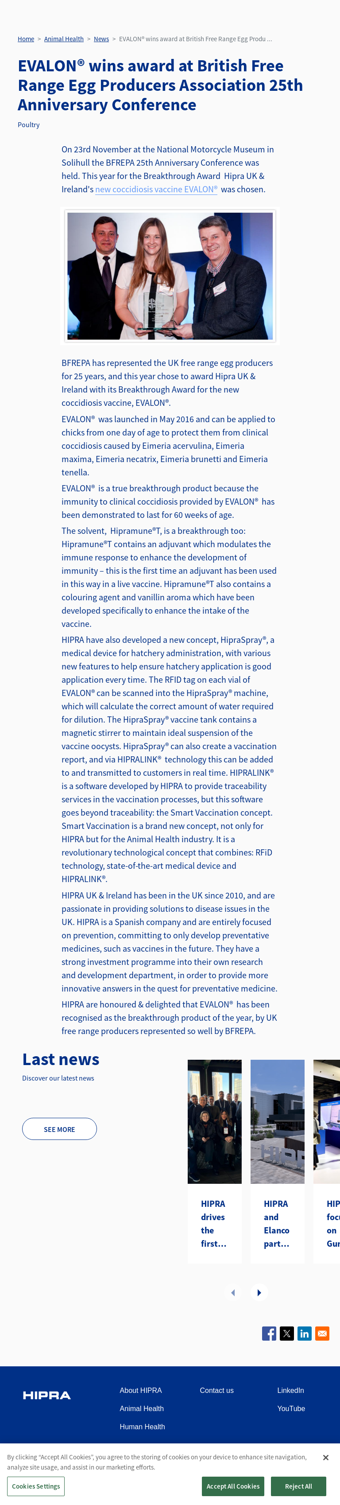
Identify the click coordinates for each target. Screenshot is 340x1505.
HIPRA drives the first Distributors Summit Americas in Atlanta (214, 1224)
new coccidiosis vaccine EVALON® (156, 188)
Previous (233, 1292)
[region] (170, 1474)
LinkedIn (291, 1390)
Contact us (216, 1390)
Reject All (299, 1486)
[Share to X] (287, 1333)
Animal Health (64, 39)
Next (259, 1292)
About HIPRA (141, 1390)
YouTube (291, 1408)
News (101, 39)
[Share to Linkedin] (305, 1333)
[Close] (326, 1457)
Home (26, 39)
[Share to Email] (322, 1333)
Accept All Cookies (233, 1486)
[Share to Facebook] (269, 1333)
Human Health (142, 1427)
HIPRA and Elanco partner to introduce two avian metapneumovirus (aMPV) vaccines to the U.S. (277, 1224)
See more (59, 1129)
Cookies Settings (36, 1486)
